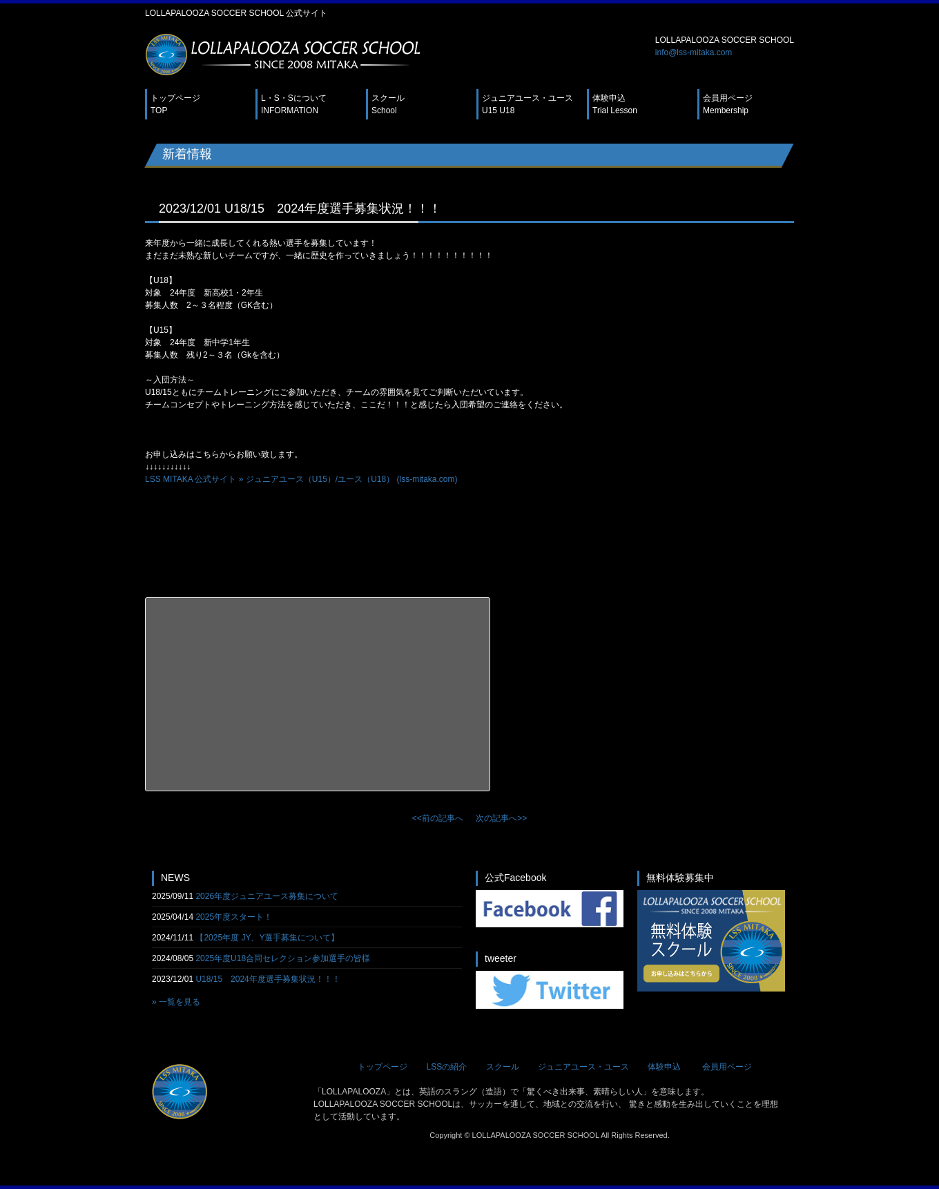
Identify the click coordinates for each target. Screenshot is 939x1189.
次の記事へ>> (501, 818)
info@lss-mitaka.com (694, 52)
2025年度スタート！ (233, 917)
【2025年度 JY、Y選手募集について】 (267, 937)
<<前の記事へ (437, 818)
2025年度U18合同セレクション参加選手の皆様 (282, 958)
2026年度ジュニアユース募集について (266, 896)
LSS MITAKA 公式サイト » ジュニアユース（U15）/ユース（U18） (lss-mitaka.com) (301, 479)
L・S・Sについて (294, 104)
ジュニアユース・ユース (527, 104)
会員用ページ (728, 104)
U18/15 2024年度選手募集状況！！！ (267, 979)
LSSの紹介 (446, 1067)
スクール (388, 104)
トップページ (175, 104)
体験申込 (614, 104)
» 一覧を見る (176, 1002)
